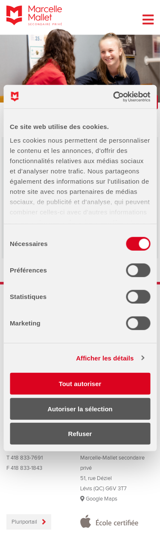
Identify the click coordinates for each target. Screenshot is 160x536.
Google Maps (98, 498)
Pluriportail (25, 521)
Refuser (80, 433)
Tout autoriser (80, 383)
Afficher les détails (105, 357)
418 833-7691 (27, 457)
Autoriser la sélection (80, 408)
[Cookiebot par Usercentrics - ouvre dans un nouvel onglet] (114, 96)
